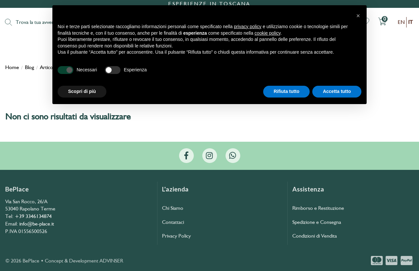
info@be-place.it (36, 224)
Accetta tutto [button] (337, 91)
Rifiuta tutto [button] (287, 91)
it (410, 22)
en (401, 22)
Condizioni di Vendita (314, 236)
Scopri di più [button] (82, 91)
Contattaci (173, 222)
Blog (29, 67)
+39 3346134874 (33, 216)
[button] (358, 15)
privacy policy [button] (248, 26)
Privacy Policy (176, 236)
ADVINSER (111, 261)
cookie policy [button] (268, 33)
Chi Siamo (172, 208)
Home (12, 67)
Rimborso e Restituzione (318, 208)
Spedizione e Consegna (316, 222)
